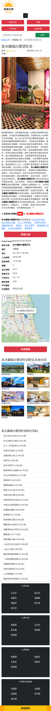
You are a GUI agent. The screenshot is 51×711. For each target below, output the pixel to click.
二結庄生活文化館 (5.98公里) (15, 544)
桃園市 (14, 603)
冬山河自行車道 (38, 219)
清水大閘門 (29, 225)
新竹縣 (37, 603)
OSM (47, 341)
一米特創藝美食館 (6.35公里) (15, 559)
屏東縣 (14, 666)
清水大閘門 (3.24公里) (12, 465)
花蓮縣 (14, 688)
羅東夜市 (28, 228)
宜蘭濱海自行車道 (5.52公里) (15, 529)
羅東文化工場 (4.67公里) (13, 490)
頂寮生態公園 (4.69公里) (13, 495)
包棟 (38, 22)
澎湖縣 (14, 693)
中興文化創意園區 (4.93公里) (15, 504)
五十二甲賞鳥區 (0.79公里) (14, 445)
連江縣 (14, 698)
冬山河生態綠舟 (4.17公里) (14, 475)
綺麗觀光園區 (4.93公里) (13, 509)
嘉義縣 (14, 656)
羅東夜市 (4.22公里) (11, 480)
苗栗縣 (14, 624)
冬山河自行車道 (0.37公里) (14, 435)
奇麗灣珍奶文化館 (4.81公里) (15, 500)
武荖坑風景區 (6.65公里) (13, 568)
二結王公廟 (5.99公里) (12, 549)
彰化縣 (14, 629)
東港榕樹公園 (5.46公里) (13, 519)
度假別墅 (38, 28)
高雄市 (37, 661)
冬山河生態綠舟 (15, 228)
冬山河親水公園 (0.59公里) (14, 440)
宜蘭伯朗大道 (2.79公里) (13, 455)
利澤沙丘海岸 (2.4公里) (13, 450)
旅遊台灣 (5, 39)
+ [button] (4, 297)
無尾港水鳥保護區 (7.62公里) (15, 578)
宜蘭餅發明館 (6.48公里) (13, 564)
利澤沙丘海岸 (40, 222)
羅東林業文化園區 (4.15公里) (15, 470)
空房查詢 (25, 349)
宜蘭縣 (37, 598)
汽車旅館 (13, 28)
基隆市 (14, 598)
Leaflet (41, 341)
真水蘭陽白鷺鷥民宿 (35, 213)
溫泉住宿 (13, 22)
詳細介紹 (25, 234)
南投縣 (37, 629)
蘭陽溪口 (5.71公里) (11, 534)
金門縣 (37, 693)
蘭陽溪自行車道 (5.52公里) (14, 524)
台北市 (14, 592)
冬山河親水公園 (8, 222)
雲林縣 (14, 634)
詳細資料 (25, 708)
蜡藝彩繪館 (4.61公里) (12, 485)
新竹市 (14, 608)
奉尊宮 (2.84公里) (11, 460)
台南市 (14, 661)
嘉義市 (37, 656)
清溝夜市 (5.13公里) (11, 514)
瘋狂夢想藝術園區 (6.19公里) (15, 554)
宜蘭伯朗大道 (7, 225)
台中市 (37, 624)
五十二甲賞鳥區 (24, 222)
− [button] (4, 300)
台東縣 (37, 688)
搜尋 (42, 35)
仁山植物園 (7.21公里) (12, 573)
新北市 (37, 592)
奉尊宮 (19, 225)
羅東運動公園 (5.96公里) (13, 539)
